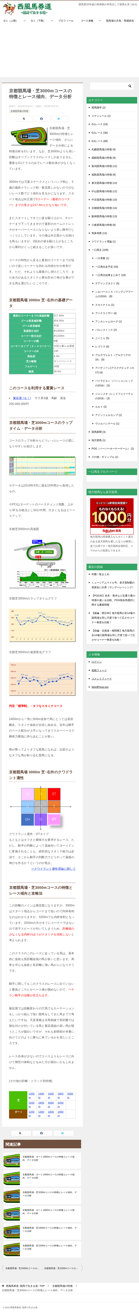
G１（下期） (38, 20)
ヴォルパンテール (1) (107, 423)
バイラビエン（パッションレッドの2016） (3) (114, 383)
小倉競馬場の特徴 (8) (104, 224)
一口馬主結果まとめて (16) (110, 275)
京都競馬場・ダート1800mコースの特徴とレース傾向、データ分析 (49, 1212)
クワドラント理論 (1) (104, 241)
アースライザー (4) (106, 313)
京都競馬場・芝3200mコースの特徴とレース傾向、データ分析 (50, 1194)
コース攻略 (87, 20)
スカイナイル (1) (104, 304)
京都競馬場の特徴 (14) (104, 208)
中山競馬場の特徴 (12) (104, 191)
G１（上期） (11, 20)
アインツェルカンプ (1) (108, 415)
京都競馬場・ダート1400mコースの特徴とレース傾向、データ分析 (49, 1176)
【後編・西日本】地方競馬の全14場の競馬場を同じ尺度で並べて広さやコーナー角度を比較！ (113, 618)
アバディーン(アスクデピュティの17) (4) (114, 370)
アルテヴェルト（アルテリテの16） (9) (113, 357)
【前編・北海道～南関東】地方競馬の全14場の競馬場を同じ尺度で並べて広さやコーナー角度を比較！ (113, 635)
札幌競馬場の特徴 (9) (104, 149)
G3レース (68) (100, 141)
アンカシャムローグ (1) (108, 321)
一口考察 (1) (102, 258)
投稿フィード (99, 670)
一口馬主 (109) (100, 249)
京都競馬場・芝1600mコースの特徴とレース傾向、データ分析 (50, 1229)
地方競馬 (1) (99, 440)
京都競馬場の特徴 (19, 111)
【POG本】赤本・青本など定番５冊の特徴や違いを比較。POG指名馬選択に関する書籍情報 (113, 600)
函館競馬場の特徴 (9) (104, 157)
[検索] (112, 86)
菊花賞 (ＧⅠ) (22, 398)
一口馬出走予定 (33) (106, 266)
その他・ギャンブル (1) (105, 456)
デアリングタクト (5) (107, 283)
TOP (25, 1285)
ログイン (97, 661)
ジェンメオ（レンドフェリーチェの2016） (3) (114, 396)
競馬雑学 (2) (99, 107)
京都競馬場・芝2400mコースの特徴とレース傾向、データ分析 (23, 1268)
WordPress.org (100, 687)
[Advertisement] (69, 51)
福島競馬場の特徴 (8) (104, 174)
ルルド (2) (101, 406)
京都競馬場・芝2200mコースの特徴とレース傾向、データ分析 (50, 1247)
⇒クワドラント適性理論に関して (53, 868)
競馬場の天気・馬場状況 (120, 20)
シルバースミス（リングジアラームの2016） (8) (114, 294)
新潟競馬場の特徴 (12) (104, 166)
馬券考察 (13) (99, 233)
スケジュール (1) (101, 115)
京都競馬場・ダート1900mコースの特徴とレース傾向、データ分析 (49, 1158)
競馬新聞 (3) (99, 431)
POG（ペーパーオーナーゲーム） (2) (113, 448)
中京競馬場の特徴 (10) (104, 199)
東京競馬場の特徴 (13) (104, 182)
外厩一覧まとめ (100, 574)
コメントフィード (102, 678)
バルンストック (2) (106, 329)
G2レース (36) (100, 132)
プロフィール (65, 20)
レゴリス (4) (102, 346)
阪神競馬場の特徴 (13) (104, 216)
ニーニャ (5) (102, 338)
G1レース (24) (100, 124)
